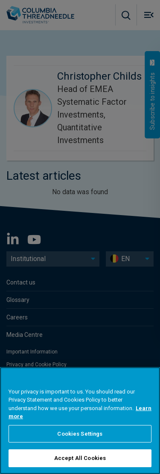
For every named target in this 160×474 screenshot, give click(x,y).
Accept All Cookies (80, 458)
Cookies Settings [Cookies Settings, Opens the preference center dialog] (79, 434)
